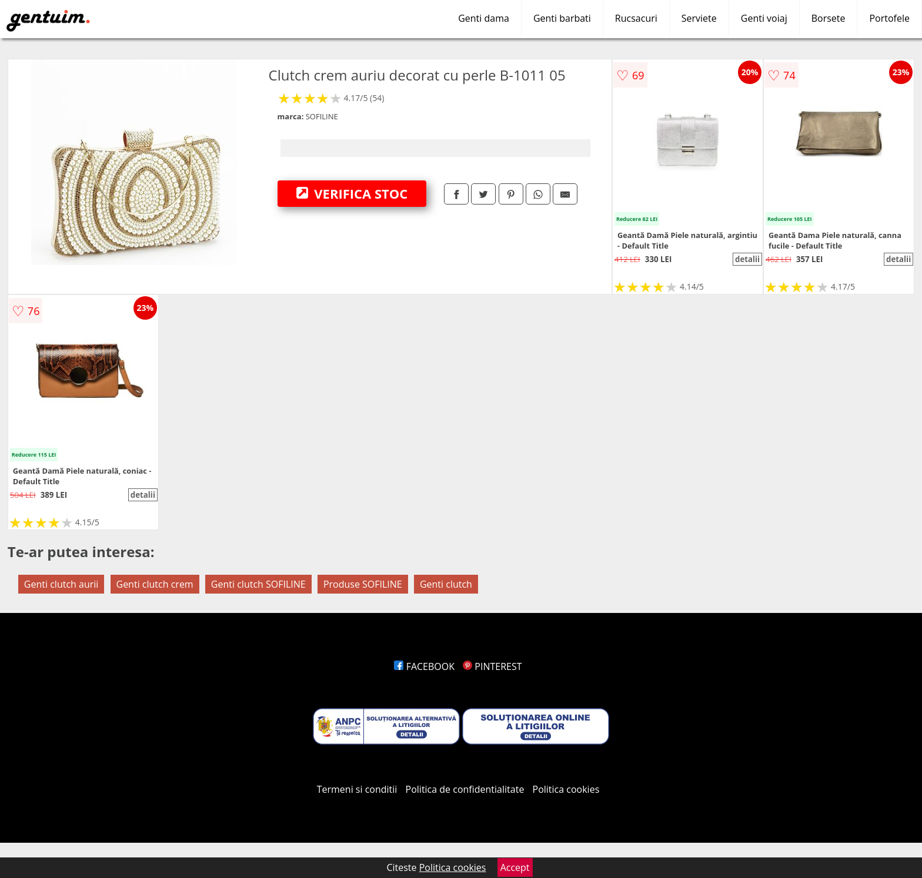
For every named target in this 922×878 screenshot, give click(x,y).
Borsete (828, 18)
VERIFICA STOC (352, 193)
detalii (747, 259)
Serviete (699, 18)
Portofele (889, 18)
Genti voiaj (764, 18)
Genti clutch (446, 584)
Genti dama (483, 18)
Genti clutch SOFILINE (258, 584)
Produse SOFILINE (362, 584)
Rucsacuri (636, 18)
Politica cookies (566, 789)
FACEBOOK (424, 666)
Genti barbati (562, 18)
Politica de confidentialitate (465, 789)
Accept (515, 867)
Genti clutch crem (154, 584)
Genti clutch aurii (61, 584)
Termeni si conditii (357, 789)
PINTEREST (492, 666)
